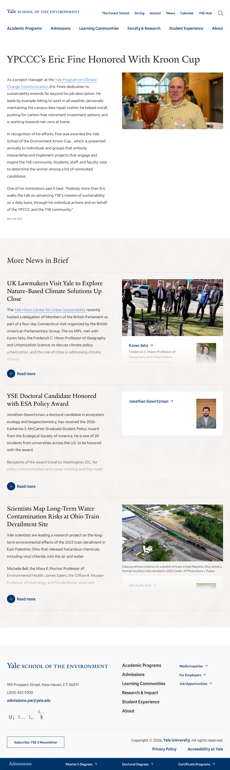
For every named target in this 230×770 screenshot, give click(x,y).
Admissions (61, 28)
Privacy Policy (164, 749)
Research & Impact (140, 692)
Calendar (187, 13)
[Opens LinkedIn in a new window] (11, 716)
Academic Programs (24, 28)
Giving (139, 13)
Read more (26, 373)
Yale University (176, 740)
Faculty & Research (144, 28)
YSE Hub (205, 13)
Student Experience (186, 28)
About (217, 28)
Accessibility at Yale (205, 749)
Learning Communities (99, 28)
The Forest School (115, 13)
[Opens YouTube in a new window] (41, 714)
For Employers (190, 675)
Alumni (155, 13)
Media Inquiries (191, 666)
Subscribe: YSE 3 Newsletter (35, 742)
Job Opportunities (193, 683)
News (170, 13)
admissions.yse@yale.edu (29, 700)
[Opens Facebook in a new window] (31, 716)
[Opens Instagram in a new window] (21, 716)
